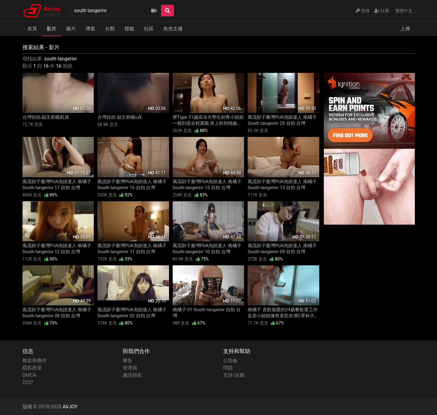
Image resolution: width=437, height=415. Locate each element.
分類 (110, 29)
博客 (90, 29)
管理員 (130, 368)
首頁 (32, 29)
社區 (149, 29)
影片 (51, 29)
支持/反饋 (234, 375)
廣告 (127, 360)
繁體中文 (403, 10)
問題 (228, 368)
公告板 (230, 360)
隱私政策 (32, 368)
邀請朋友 (132, 375)
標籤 (129, 29)
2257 (27, 382)
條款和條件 (34, 360)
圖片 (71, 29)
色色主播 (173, 29)
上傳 (405, 29)
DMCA (29, 375)
